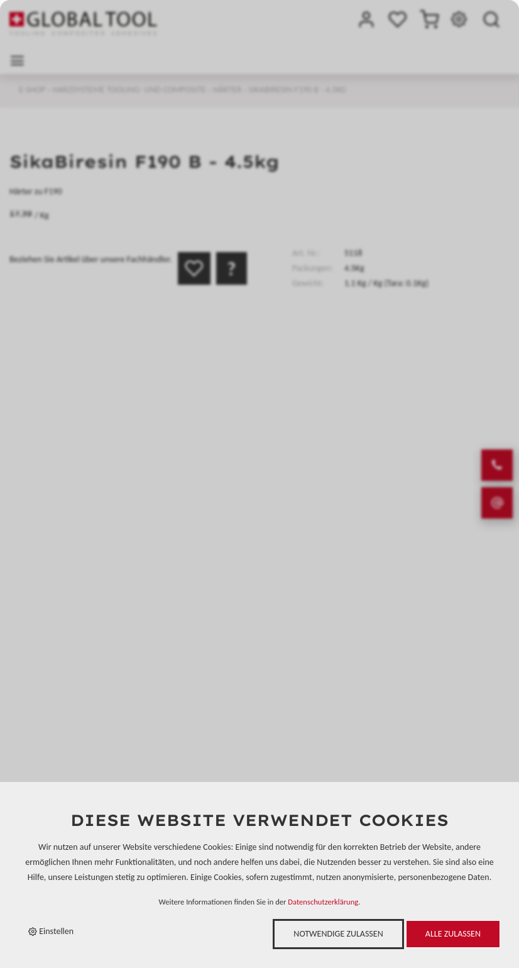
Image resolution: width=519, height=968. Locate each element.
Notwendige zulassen (338, 933)
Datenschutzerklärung (323, 901)
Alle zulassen (453, 933)
